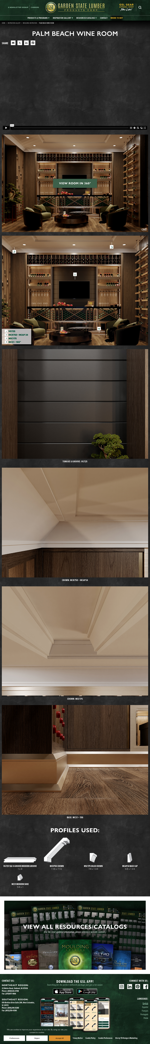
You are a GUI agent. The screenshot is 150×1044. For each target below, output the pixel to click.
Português (144, 1014)
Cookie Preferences (105, 1038)
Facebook (145, 986)
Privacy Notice (77, 1038)
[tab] (38, 18)
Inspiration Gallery (14, 23)
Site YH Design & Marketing (126, 1038)
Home (3, 23)
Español (145, 1007)
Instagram (121, 986)
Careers (35, 7)
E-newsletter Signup (18, 7)
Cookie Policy (90, 1038)
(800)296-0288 (13, 1007)
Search (140, 7)
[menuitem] (127, 7)
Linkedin (129, 986)
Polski (146, 1018)
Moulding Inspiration (30, 23)
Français (145, 1010)
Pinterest (137, 986)
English (145, 1003)
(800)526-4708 (13, 991)
